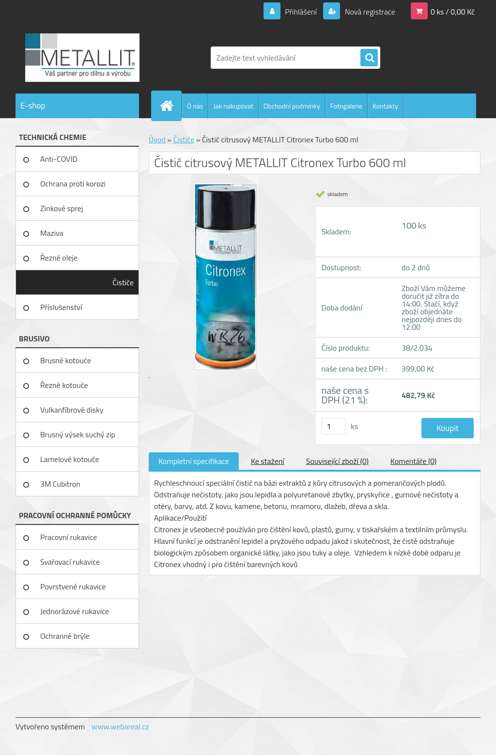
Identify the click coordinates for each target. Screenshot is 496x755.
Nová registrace (369, 11)
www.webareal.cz (120, 726)
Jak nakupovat (233, 106)
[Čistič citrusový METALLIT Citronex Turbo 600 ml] (226, 282)
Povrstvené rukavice (73, 586)
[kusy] (334, 426)
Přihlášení (301, 11)
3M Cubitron (60, 484)
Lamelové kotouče (69, 459)
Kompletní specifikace (193, 461)
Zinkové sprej (61, 208)
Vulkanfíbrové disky (71, 410)
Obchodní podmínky (292, 106)
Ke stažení (267, 461)
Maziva (51, 233)
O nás (195, 106)
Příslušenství (61, 307)
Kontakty (385, 106)
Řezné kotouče (64, 385)
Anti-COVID (59, 159)
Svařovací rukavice (70, 562)
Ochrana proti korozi (73, 183)
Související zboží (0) (337, 461)
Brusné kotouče (65, 360)
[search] (369, 58)
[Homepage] (170, 105)
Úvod (157, 139)
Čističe (123, 282)
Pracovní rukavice (68, 537)
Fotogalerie (346, 106)
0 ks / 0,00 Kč (453, 11)
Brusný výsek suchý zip (77, 434)
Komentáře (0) (413, 461)
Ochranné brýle (65, 636)
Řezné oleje (59, 257)
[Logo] (82, 57)
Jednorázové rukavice (74, 611)
